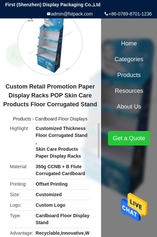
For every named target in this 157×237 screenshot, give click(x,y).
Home (129, 43)
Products (22, 118)
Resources (129, 91)
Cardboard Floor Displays (61, 118)
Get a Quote (129, 138)
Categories (129, 59)
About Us (129, 106)
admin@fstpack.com (72, 13)
